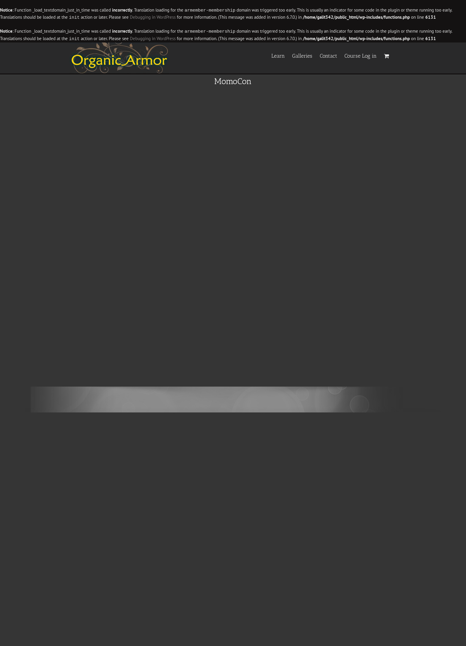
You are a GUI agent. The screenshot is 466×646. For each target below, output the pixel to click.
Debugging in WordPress (153, 17)
